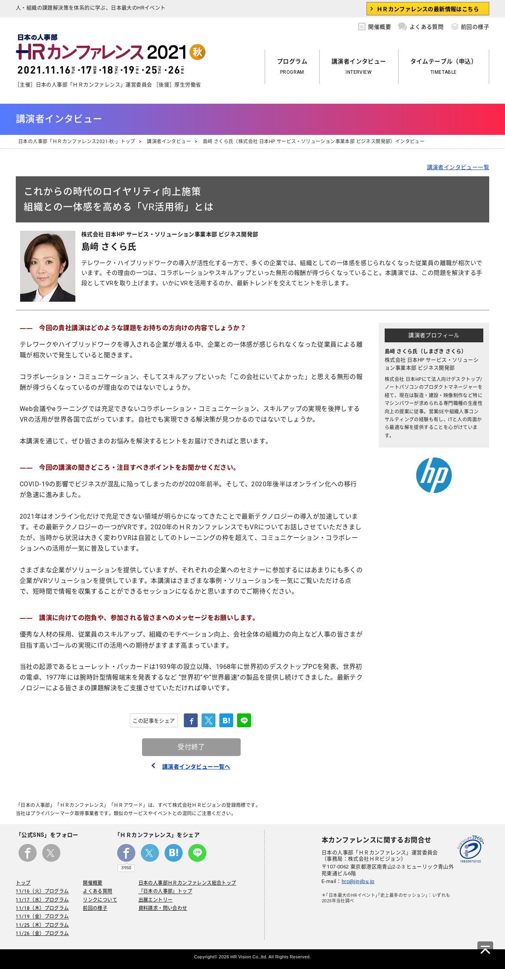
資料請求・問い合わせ (162, 908)
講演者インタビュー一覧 (458, 167)
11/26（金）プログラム (42, 933)
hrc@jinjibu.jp (358, 881)
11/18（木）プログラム (42, 908)
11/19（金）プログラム (42, 917)
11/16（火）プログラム (42, 891)
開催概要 (374, 25)
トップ (23, 883)
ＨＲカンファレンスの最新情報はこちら (428, 9)
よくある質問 (420, 25)
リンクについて (100, 900)
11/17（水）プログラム (42, 900)
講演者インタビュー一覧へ (196, 767)
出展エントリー (155, 900)
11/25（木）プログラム (42, 925)
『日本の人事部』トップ (165, 891)
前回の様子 (470, 25)
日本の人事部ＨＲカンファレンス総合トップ (187, 883)
